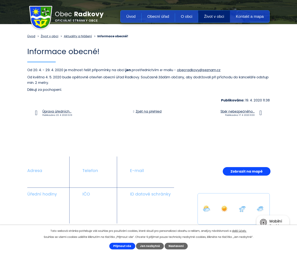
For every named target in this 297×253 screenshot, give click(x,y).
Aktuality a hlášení (78, 36)
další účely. (239, 231)
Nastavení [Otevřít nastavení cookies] (176, 246)
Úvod (131, 16)
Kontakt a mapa (250, 16)
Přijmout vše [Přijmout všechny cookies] (122, 246)
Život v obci (214, 16)
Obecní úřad (158, 16)
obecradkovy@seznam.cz (198, 70)
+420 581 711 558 (96, 179)
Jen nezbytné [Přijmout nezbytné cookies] (150, 246)
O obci (186, 16)
